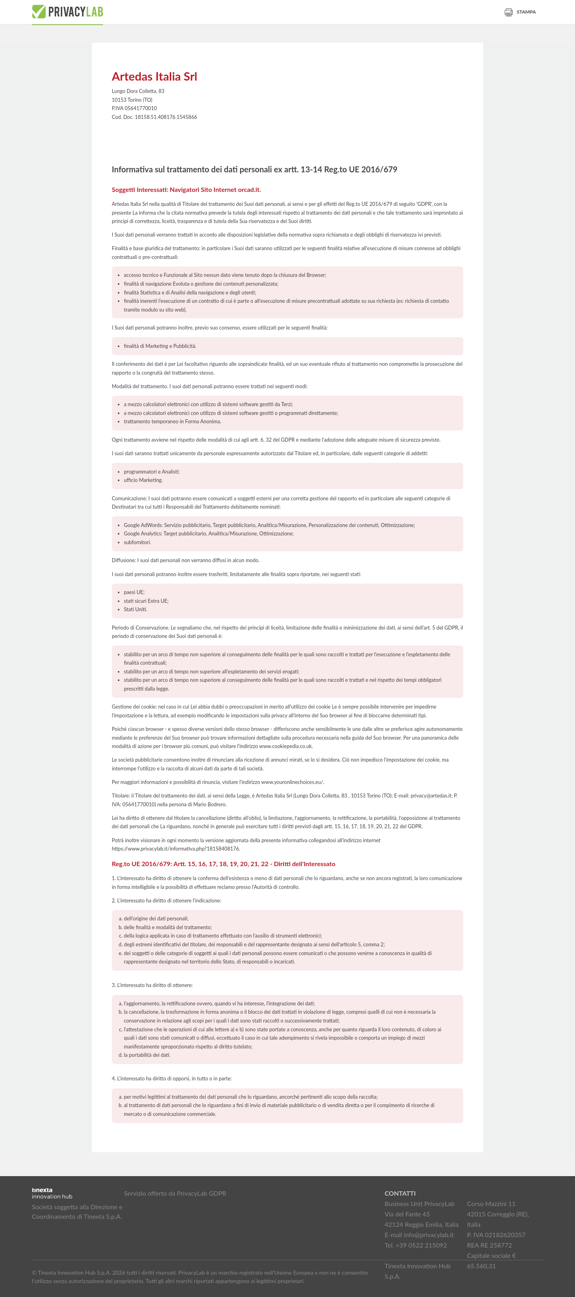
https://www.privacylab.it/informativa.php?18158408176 (175, 849)
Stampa (520, 12)
